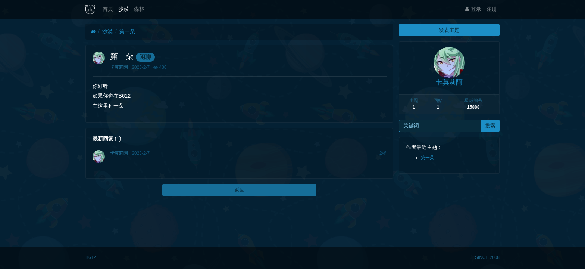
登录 (473, 9)
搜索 (490, 126)
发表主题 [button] (449, 30)
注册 (492, 9)
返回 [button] (239, 190)
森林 (139, 9)
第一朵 (127, 31)
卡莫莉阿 (119, 67)
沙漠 (123, 9)
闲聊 (145, 57)
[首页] (93, 31)
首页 (108, 9)
